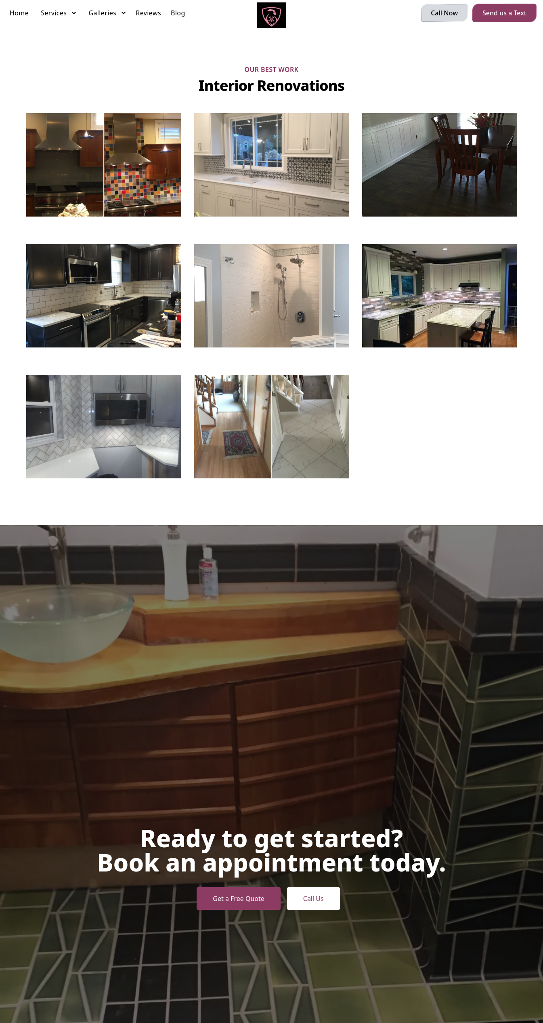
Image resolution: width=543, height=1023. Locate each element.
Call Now (444, 12)
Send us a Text (504, 12)
